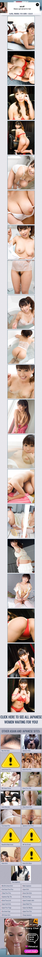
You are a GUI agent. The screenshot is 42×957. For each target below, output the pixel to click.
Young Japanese (27, 915)
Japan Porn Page (6, 908)
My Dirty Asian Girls (7, 886)
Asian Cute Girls (27, 893)
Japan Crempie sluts (28, 900)
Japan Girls (25, 889)
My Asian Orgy (26, 897)
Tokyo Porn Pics (6, 893)
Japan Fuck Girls (6, 904)
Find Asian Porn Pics (7, 889)
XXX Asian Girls (5, 915)
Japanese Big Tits (6, 897)
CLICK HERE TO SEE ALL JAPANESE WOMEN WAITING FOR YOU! (21, 719)
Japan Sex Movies (27, 908)
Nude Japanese (26, 886)
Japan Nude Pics (27, 904)
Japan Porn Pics (27, 911)
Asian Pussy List (6, 900)
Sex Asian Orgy (5, 911)
